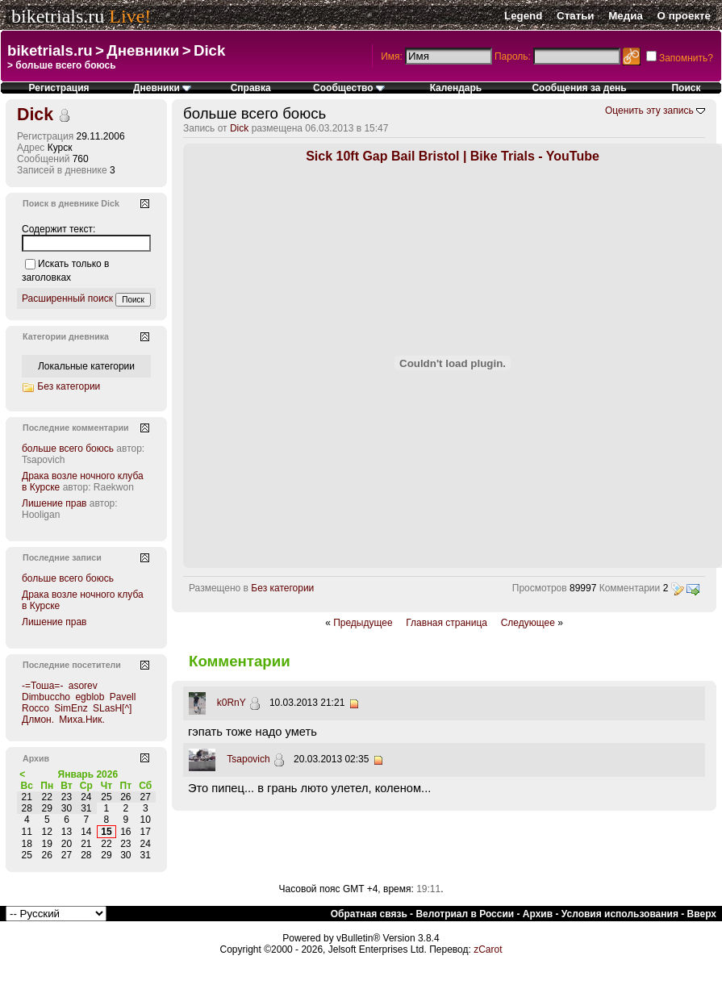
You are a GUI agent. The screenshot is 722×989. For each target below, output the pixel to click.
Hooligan (41, 514)
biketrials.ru (57, 16)
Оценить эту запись (649, 110)
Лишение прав (54, 503)
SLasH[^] (112, 708)
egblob (89, 697)
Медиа (625, 16)
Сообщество (349, 88)
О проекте (684, 16)
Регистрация (59, 88)
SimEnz (70, 708)
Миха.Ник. (82, 719)
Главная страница (446, 622)
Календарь (456, 88)
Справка (251, 88)
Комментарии (630, 588)
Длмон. (38, 719)
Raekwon (114, 487)
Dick (209, 50)
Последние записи (62, 557)
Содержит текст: (58, 229)
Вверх (701, 914)
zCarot (488, 949)
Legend (523, 16)
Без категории (282, 588)
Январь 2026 (88, 774)
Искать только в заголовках (65, 270)
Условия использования (619, 914)
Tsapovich (248, 759)
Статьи (575, 16)
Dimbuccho (46, 697)
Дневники (142, 50)
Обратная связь (369, 914)
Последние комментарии (76, 427)
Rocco (35, 708)
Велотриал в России (464, 914)
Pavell (123, 697)
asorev (83, 685)
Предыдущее (362, 622)
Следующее (528, 622)
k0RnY (231, 702)
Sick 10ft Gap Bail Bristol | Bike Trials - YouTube (452, 156)
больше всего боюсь (68, 448)
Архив (538, 914)
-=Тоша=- (42, 685)
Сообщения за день (579, 88)
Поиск (685, 88)
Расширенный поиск (67, 298)
